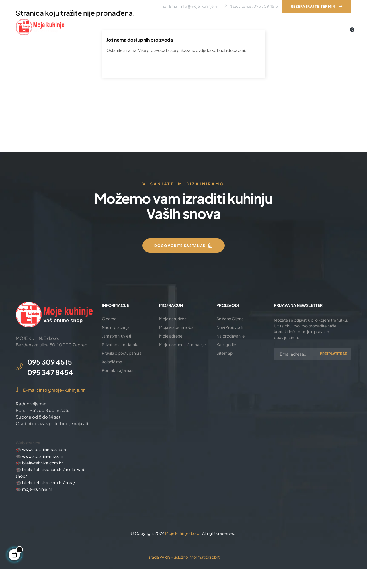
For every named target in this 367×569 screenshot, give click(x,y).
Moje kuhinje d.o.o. (182, 533)
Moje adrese (171, 335)
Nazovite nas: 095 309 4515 (250, 6)
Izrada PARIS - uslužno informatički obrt (183, 557)
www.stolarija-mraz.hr (42, 456)
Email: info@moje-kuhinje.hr (190, 6)
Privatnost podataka (121, 344)
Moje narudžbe (173, 318)
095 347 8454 (50, 372)
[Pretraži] (183, 65)
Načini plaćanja (116, 327)
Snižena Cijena (230, 318)
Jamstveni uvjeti (116, 335)
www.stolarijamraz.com (44, 449)
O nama (109, 318)
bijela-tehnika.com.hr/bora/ (48, 482)
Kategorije (226, 344)
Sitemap (224, 353)
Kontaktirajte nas (117, 370)
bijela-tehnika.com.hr (42, 462)
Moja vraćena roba (176, 327)
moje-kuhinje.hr (37, 489)
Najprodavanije (230, 335)
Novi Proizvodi (229, 327)
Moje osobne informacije (182, 344)
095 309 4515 (49, 362)
